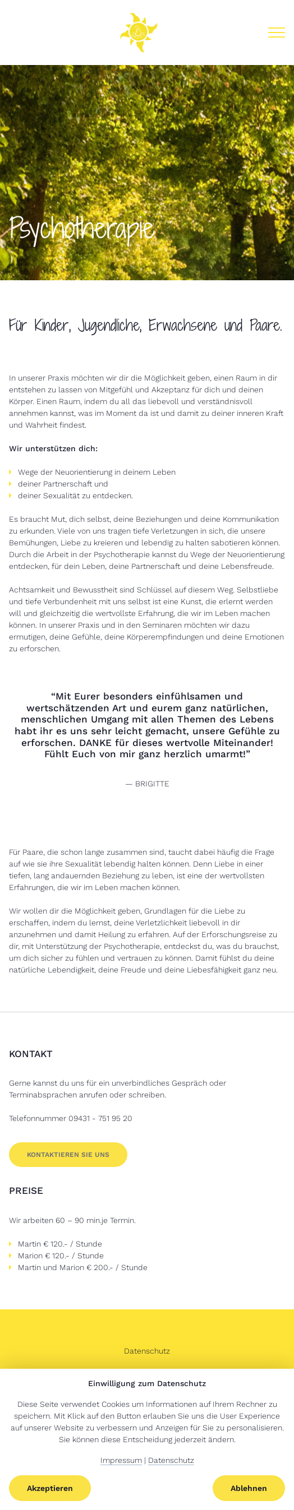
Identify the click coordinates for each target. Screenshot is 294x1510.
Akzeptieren (50, 1488)
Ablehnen (249, 1488)
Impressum (121, 1460)
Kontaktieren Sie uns (68, 1155)
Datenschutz (147, 1350)
